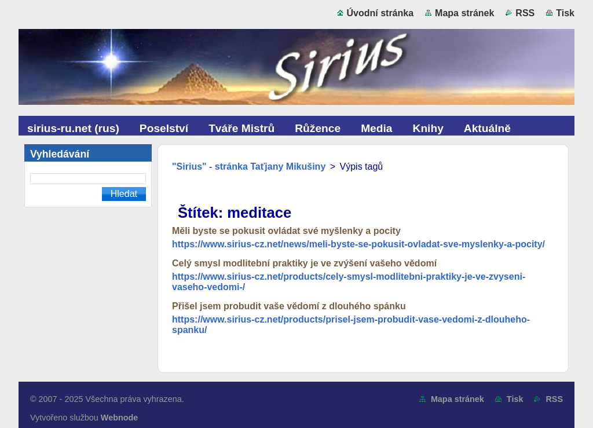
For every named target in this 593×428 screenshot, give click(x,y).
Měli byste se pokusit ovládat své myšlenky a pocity (286, 231)
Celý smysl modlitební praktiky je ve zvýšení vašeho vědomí (304, 263)
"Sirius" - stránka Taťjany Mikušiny (248, 166)
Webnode (119, 417)
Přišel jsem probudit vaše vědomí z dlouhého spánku (289, 306)
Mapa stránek (464, 13)
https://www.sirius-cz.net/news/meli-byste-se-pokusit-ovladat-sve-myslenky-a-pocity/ (358, 244)
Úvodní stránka (380, 13)
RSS (525, 13)
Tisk (565, 13)
